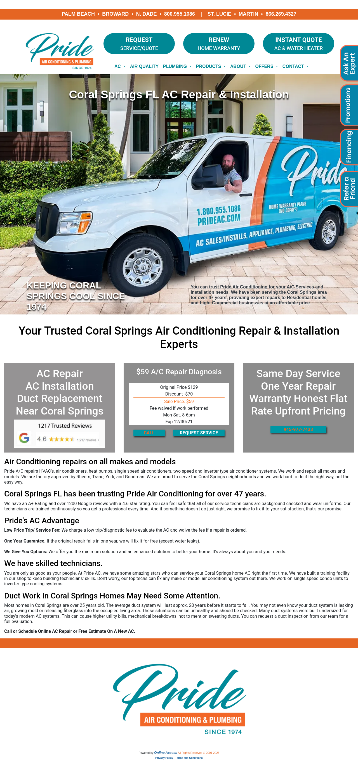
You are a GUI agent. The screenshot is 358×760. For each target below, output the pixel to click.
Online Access (165, 753)
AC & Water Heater (298, 43)
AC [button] (118, 66)
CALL (149, 432)
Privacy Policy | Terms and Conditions (178, 757)
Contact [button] (293, 66)
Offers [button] (264, 66)
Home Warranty (219, 43)
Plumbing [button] (175, 66)
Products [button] (209, 66)
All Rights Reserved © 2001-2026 (199, 752)
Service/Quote (139, 43)
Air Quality (144, 66)
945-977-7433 (298, 429)
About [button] (238, 66)
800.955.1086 (179, 14)
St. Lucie (219, 14)
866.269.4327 (281, 14)
